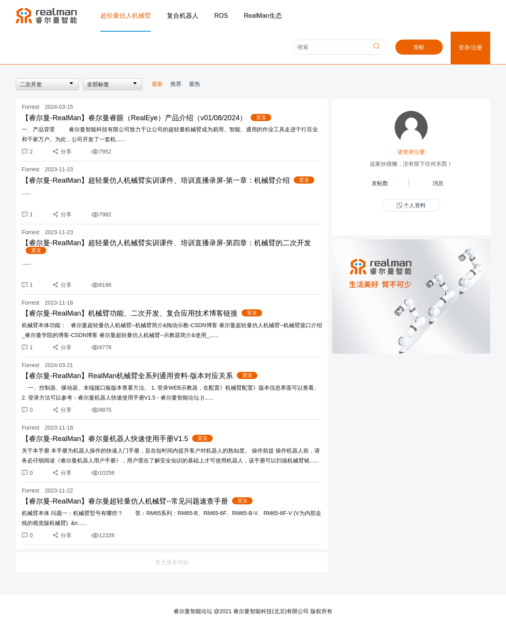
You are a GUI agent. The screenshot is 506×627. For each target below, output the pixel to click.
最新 (158, 84)
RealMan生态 (263, 15)
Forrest (31, 107)
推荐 (176, 84)
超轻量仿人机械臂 (125, 15)
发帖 (419, 47)
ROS (221, 15)
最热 (194, 84)
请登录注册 (411, 152)
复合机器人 (182, 15)
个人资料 (411, 205)
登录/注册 (470, 47)
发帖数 (380, 183)
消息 (438, 183)
